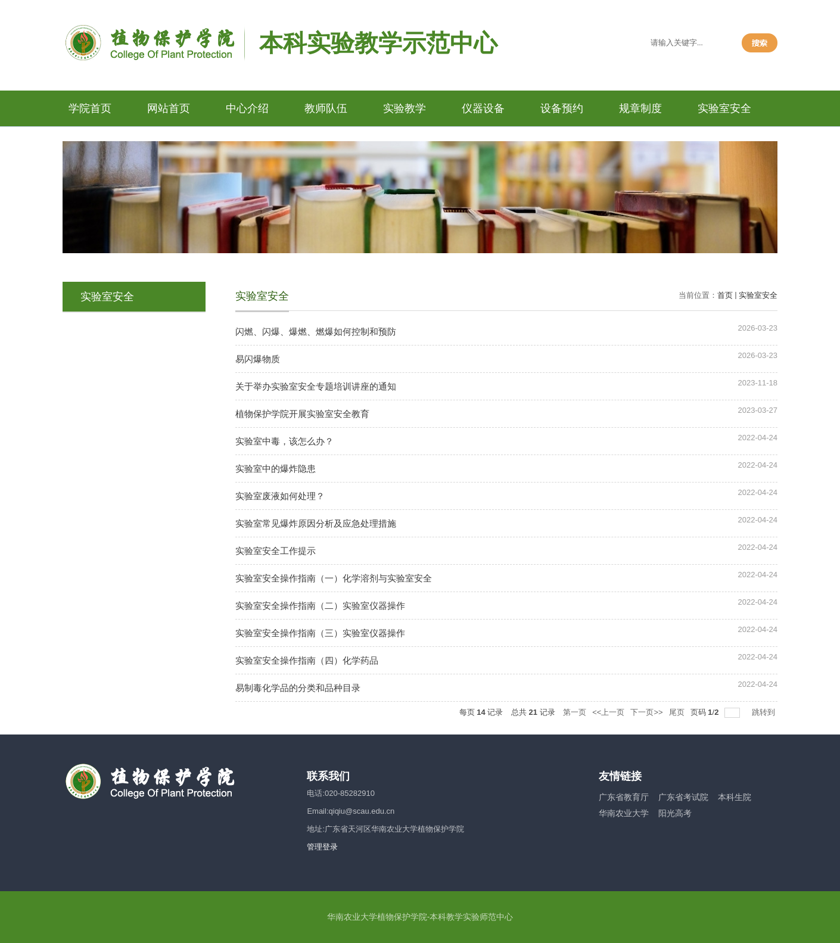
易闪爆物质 (257, 359)
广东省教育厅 (624, 797)
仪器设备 (483, 108)
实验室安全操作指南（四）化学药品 (306, 660)
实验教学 (404, 108)
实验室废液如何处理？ (280, 496)
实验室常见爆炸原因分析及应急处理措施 (315, 523)
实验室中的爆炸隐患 (275, 468)
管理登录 (322, 846)
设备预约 (561, 108)
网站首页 (168, 108)
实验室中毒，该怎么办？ (284, 441)
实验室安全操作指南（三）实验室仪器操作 (320, 633)
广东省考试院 (683, 797)
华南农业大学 (624, 813)
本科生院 (734, 797)
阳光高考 (675, 813)
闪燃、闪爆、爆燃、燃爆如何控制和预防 (315, 331)
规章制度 (640, 108)
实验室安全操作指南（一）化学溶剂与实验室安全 (333, 578)
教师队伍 (325, 108)
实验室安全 (724, 108)
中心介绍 (247, 108)
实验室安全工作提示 (275, 551)
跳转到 (764, 712)
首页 (725, 295)
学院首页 (90, 108)
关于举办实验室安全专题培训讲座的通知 (315, 386)
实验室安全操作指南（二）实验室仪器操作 (320, 605)
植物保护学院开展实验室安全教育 (302, 414)
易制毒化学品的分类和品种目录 (297, 688)
